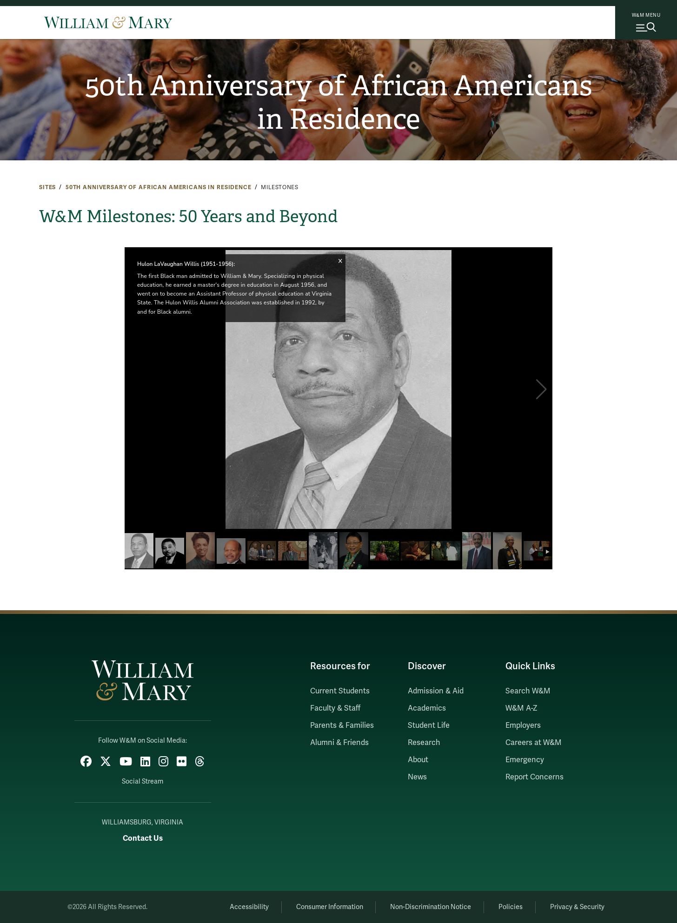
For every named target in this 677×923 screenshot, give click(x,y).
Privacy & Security (577, 907)
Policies (510, 907)
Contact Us (143, 838)
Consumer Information (329, 907)
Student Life (429, 725)
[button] (541, 389)
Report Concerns (534, 777)
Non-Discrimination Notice (430, 907)
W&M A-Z (521, 708)
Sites (47, 187)
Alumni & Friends (339, 742)
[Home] (108, 22)
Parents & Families (342, 725)
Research (424, 742)
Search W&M (528, 691)
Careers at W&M (533, 742)
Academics (427, 708)
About (418, 760)
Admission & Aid (436, 691)
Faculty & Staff (335, 708)
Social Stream (142, 781)
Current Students (340, 691)
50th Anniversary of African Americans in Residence (338, 102)
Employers (523, 725)
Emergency (524, 760)
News (417, 777)
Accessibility (249, 907)
